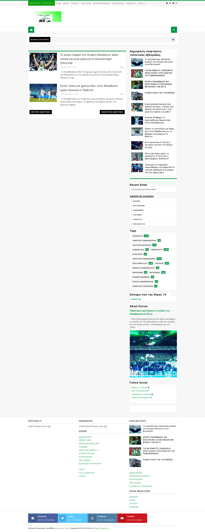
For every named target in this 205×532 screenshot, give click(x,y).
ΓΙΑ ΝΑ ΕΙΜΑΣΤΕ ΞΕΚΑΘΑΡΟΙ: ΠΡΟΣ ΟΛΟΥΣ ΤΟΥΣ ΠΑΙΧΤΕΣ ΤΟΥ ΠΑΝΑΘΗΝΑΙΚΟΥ (159, 73)
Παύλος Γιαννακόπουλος (143, 282)
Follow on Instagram (141, 397)
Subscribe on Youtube (142, 394)
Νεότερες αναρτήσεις (40, 112)
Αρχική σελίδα (85, 436)
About (66, 3)
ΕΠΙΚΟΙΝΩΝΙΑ (85, 456)
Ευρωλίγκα (159, 263)
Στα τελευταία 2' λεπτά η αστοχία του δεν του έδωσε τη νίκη (159, 144)
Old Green (137, 215)
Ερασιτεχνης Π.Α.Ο (140, 263)
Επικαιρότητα (156, 250)
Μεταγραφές (155, 272)
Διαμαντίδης (138, 250)
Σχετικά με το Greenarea (90, 463)
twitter (132, 500)
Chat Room (86, 3)
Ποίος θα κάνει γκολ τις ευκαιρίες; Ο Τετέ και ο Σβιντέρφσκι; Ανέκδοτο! (157, 156)
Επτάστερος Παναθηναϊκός (144, 259)
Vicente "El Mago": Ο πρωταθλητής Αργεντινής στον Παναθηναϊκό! (158, 120)
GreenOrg (131, 3)
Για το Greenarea (87, 472)
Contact (75, 3)
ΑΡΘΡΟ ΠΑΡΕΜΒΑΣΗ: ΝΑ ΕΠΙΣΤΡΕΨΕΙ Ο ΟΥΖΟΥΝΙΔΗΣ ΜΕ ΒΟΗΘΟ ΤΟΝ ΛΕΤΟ (158, 84)
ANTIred (136, 201)
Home (58, 3)
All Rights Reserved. (100, 528)
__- (148, 3)
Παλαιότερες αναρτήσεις (112, 112)
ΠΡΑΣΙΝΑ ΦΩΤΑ (139, 224)
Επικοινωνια (118, 3)
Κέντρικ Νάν (138, 272)
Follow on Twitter (140, 387)
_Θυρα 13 (141, 3)
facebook (133, 496)
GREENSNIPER (138, 210)
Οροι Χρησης (84, 460)
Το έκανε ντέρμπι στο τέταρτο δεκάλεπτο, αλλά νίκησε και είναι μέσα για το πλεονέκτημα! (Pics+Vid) (89, 59)
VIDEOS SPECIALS (87, 453)
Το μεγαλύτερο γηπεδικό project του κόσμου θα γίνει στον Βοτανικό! (159, 61)
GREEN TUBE (85, 440)
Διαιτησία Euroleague (142, 245)
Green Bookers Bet (102, 3)
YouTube (133, 503)
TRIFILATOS (137, 219)
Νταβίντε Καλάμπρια (141, 277)
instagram (133, 506)
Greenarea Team (62, 528)
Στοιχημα (83, 446)
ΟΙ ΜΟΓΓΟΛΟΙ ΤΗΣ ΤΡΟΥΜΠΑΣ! (160, 93)
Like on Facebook (139, 390)
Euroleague (137, 236)
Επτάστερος (137, 254)
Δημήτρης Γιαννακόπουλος (144, 240)
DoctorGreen (139, 206)
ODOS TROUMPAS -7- (89, 450)
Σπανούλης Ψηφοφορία (143, 286)
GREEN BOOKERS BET (89, 443)
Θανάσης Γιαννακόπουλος (144, 268)
